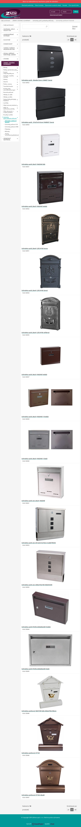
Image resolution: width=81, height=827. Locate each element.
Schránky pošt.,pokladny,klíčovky (43, 21)
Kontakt (65, 5)
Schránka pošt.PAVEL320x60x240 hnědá (36, 627)
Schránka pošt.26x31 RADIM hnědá (34, 206)
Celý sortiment (5, 21)
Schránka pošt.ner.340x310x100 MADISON (37, 585)
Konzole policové (8, 92)
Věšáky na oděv (7, 95)
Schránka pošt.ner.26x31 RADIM (33, 501)
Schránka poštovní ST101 (31, 753)
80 (75, 40)
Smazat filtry (74, 27)
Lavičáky (5, 103)
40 (72, 40)
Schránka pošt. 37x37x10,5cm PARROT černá (38, 122)
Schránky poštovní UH (11, 124)
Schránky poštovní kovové (11, 121)
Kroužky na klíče (8, 115)
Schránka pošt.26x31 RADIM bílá (33, 164)
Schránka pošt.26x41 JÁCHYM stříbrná (35, 333)
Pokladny (7, 129)
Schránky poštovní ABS (11, 127)
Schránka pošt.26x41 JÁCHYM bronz (35, 248)
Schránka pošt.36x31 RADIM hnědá (34, 375)
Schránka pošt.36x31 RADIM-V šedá (34, 459)
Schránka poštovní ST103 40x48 (33, 795)
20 (68, 40)
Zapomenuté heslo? (56, 15)
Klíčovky (7, 131)
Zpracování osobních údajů (53, 5)
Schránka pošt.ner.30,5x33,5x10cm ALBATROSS (39, 543)
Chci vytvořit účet (74, 5)
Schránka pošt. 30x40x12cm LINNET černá (37, 80)
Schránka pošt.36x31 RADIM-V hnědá (35, 417)
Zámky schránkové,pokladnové (12, 134)
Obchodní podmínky (27, 5)
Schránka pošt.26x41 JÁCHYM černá (35, 290)
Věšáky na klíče (7, 97)
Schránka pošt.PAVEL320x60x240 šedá (35, 669)
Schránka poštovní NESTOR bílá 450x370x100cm (39, 711)
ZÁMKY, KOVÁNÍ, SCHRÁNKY (21, 21)
